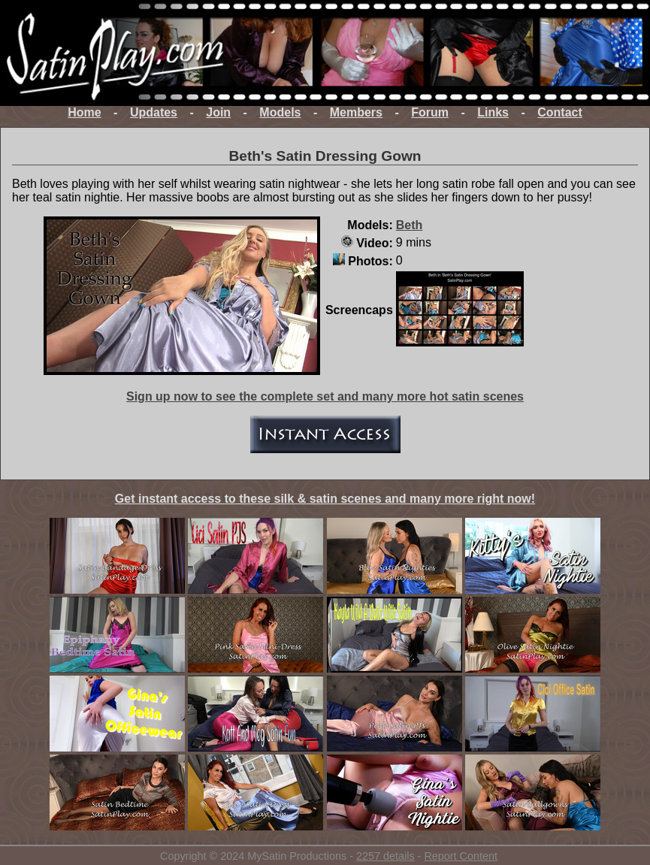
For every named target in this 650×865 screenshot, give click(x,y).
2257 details (385, 856)
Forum (430, 112)
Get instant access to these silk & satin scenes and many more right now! (325, 498)
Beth (409, 225)
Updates (153, 112)
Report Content (460, 856)
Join (218, 112)
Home (84, 112)
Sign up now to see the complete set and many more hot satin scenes (325, 396)
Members (356, 112)
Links (493, 112)
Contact (559, 112)
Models (280, 112)
